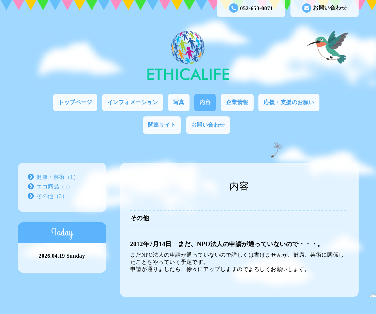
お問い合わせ (324, 8)
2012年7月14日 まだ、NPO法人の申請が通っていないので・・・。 (227, 244)
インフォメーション (132, 102)
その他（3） (51, 196)
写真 (178, 102)
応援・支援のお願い (289, 102)
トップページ (75, 102)
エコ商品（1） (54, 186)
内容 (205, 102)
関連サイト (162, 125)
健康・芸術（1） (57, 177)
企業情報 (237, 102)
